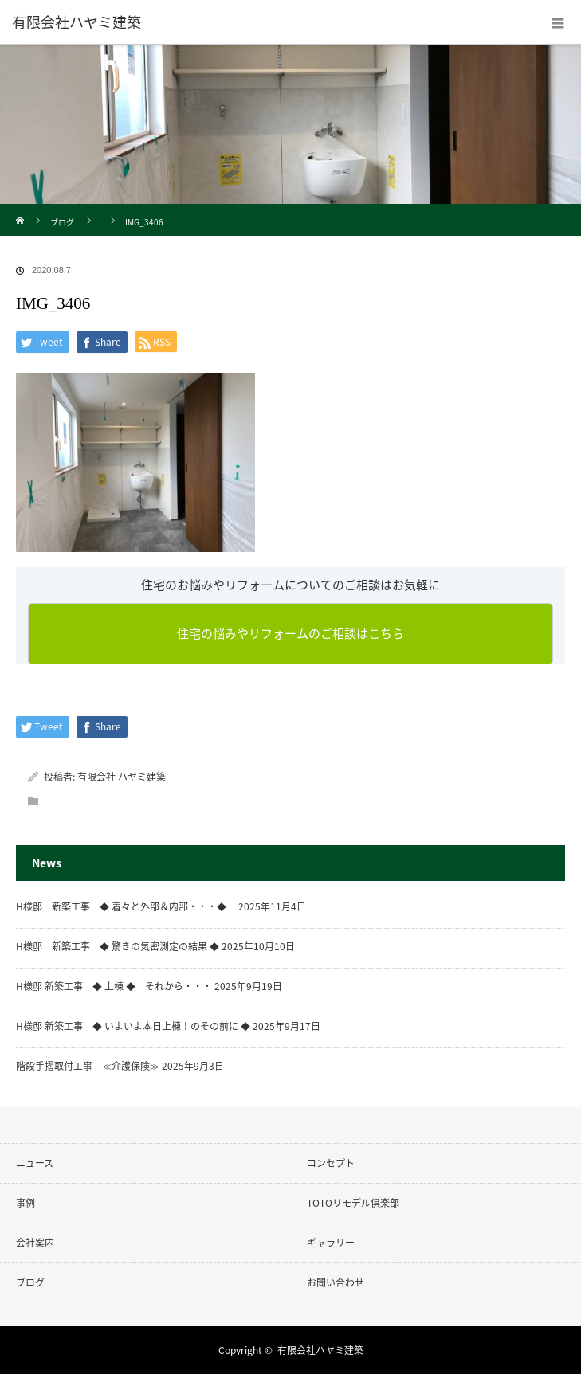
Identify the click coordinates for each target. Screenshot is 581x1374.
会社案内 (35, 1242)
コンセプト (331, 1163)
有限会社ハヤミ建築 (320, 1350)
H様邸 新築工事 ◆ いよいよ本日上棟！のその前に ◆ (133, 1026)
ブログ (62, 222)
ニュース (34, 1163)
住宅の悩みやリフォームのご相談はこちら (290, 633)
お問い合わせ (335, 1282)
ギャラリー (331, 1242)
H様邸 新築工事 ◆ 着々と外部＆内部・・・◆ (126, 906)
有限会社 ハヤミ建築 (121, 776)
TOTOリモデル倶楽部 (353, 1203)
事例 (25, 1203)
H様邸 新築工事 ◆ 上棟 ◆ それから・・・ (114, 986)
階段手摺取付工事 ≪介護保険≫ (87, 1066)
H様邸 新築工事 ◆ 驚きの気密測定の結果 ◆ (117, 946)
